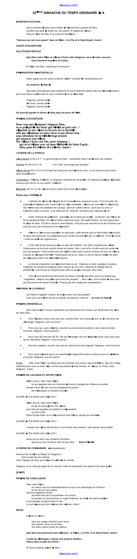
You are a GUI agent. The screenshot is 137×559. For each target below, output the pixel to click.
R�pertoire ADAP (68, 5)
